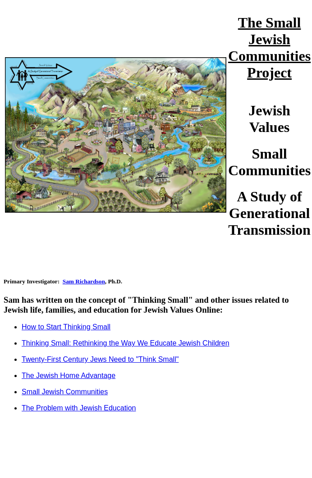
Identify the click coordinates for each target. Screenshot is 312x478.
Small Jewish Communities (65, 392)
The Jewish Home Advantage (68, 375)
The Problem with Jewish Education (79, 408)
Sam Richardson (84, 281)
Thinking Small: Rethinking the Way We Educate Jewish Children (125, 343)
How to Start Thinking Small (66, 327)
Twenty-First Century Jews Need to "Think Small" (100, 359)
